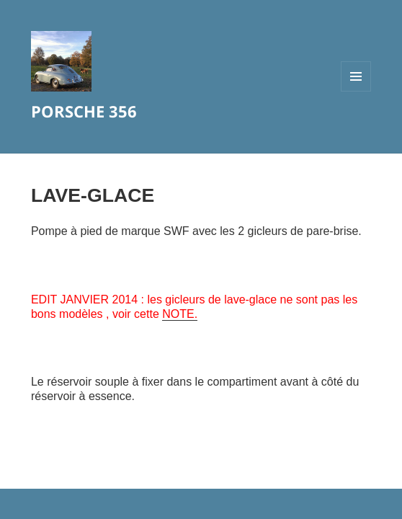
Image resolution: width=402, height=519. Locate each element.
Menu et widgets (356, 91)
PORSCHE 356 (84, 111)
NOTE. (179, 314)
